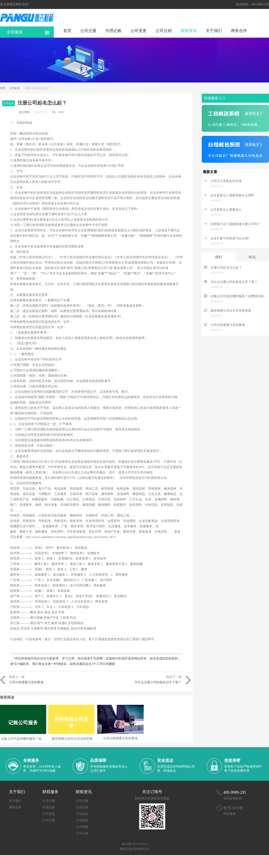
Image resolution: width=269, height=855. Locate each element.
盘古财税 (24, 112)
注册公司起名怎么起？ (226, 267)
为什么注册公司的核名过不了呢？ (234, 282)
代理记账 (113, 30)
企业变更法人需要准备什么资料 (232, 195)
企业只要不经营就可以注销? (231, 238)
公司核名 (82, 820)
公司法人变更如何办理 (226, 181)
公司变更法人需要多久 (226, 209)
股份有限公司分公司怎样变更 (230, 310)
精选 (252, 257)
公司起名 (14, 88)
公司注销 (164, 30)
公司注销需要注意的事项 (227, 325)
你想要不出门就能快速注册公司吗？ (235, 224)
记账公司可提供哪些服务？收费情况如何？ (238, 296)
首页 (67, 30)
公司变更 (138, 30)
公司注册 (88, 30)
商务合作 (239, 30)
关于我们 (214, 30)
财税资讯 (189, 30)
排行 (218, 257)
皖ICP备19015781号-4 (134, 844)
